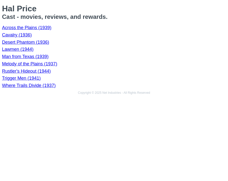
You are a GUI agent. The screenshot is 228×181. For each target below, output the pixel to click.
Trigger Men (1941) (21, 78)
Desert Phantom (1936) (25, 42)
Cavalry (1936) (17, 34)
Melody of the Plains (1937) (29, 63)
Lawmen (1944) (18, 49)
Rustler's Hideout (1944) (26, 71)
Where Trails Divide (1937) (29, 85)
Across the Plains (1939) (26, 27)
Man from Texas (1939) (25, 56)
